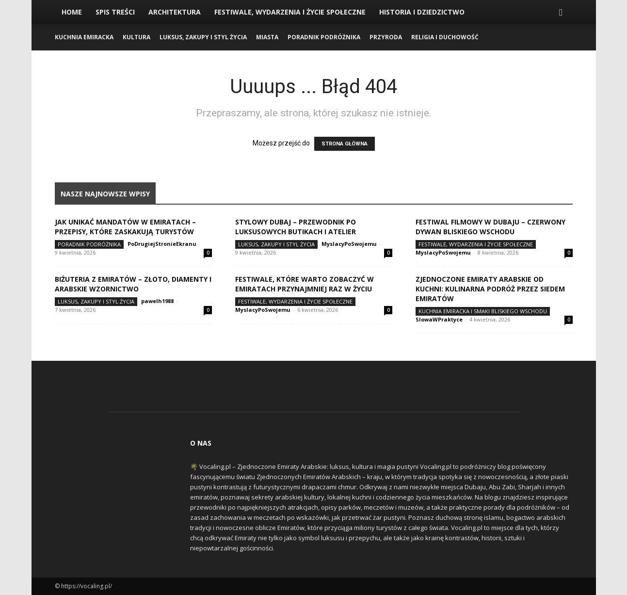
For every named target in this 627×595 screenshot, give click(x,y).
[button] (561, 12)
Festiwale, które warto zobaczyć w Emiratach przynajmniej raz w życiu (304, 283)
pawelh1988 (157, 301)
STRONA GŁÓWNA (345, 144)
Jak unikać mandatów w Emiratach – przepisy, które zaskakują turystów (125, 226)
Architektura (174, 11)
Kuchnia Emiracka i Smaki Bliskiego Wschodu (482, 311)
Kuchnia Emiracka (84, 37)
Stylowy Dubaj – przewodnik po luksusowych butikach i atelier (295, 226)
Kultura (136, 37)
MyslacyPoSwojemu (349, 243)
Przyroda (386, 37)
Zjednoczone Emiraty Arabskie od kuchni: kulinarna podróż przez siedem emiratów (490, 288)
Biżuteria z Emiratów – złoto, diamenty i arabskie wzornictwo (133, 283)
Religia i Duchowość (445, 37)
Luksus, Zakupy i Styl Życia (203, 37)
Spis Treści (115, 11)
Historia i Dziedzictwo (422, 11)
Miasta (267, 37)
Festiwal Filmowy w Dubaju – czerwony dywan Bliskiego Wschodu (490, 226)
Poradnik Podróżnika (324, 37)
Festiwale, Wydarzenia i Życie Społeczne (290, 11)
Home (72, 11)
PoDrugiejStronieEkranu (162, 243)
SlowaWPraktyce (439, 319)
